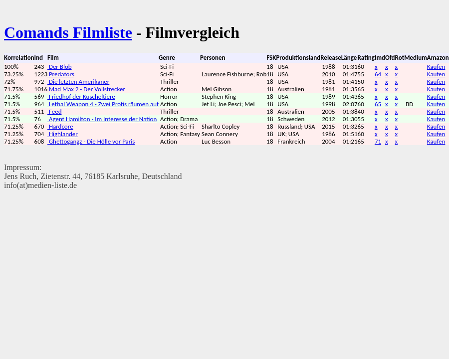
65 (378, 104)
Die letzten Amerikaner (78, 81)
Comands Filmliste (68, 32)
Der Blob (59, 66)
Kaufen (436, 66)
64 (378, 74)
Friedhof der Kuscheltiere (81, 96)
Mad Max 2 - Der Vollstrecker (86, 89)
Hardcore (60, 126)
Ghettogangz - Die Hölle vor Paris (91, 141)
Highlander (62, 134)
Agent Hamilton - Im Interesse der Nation (102, 119)
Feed (54, 111)
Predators (60, 74)
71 (378, 141)
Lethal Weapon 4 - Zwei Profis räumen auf (103, 104)
